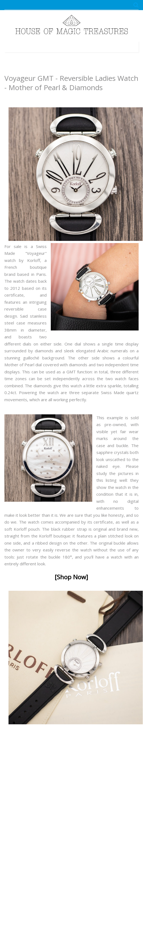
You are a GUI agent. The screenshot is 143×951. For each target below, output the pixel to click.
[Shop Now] (71, 577)
